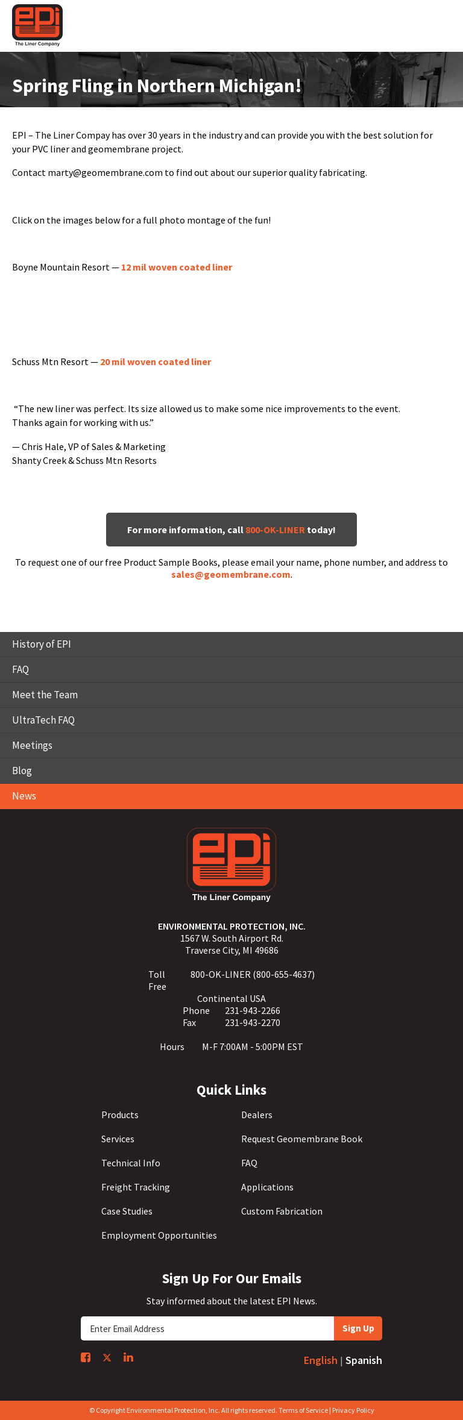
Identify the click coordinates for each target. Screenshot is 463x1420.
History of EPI (41, 644)
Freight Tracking (135, 1187)
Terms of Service (303, 1410)
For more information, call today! (231, 530)
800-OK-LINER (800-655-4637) (253, 974)
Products (120, 1115)
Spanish (363, 1360)
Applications (267, 1187)
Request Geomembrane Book (301, 1139)
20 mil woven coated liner (155, 361)
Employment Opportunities (159, 1235)
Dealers (256, 1115)
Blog (22, 770)
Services (117, 1139)
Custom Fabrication (282, 1211)
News (24, 795)
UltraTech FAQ (43, 720)
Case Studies (127, 1211)
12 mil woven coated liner (176, 267)
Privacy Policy (353, 1410)
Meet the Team (45, 694)
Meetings (32, 745)
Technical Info (130, 1163)
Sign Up (358, 1328)
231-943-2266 (252, 1010)
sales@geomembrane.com (231, 574)
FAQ (20, 669)
